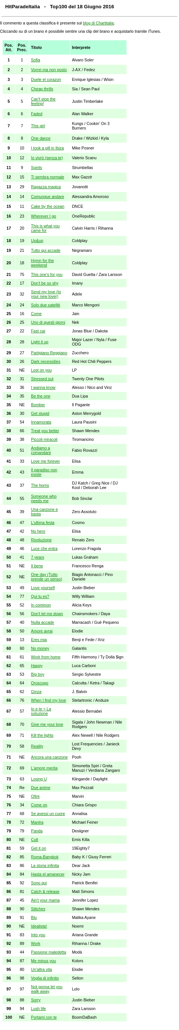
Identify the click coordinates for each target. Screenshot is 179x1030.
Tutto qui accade (45, 250)
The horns (40, 485)
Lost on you (41, 370)
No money (40, 648)
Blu (34, 917)
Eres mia (39, 639)
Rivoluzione (41, 540)
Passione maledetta (48, 952)
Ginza (36, 691)
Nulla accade (42, 622)
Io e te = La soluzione (41, 711)
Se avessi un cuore (48, 813)
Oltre (35, 796)
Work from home (46, 657)
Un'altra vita (41, 969)
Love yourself (43, 587)
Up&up (37, 240)
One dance (41, 138)
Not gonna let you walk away (47, 988)
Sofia (35, 60)
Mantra (37, 822)
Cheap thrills (42, 89)
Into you (38, 934)
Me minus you (43, 960)
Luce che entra (44, 548)
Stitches (38, 909)
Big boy (38, 674)
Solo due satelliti (45, 305)
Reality (37, 746)
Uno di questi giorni (48, 322)
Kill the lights (42, 735)
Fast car (38, 331)
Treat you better (45, 430)
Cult (34, 839)
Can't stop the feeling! (43, 101)
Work (36, 943)
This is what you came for (45, 228)
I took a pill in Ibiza (47, 148)
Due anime (41, 787)
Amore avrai (42, 631)
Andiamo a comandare (41, 450)
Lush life (38, 1008)
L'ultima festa (42, 522)
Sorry (36, 1000)
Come (36, 313)
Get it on (38, 848)
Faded (36, 113)
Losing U (39, 779)
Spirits (36, 167)
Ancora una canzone (49, 757)
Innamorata (41, 422)
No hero (38, 531)
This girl (38, 125)
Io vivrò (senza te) (47, 157)
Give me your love (47, 724)
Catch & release (45, 891)
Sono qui (39, 883)
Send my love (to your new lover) (46, 294)
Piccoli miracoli (44, 439)
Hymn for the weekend (42, 262)
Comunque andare (47, 196)
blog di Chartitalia (98, 23)
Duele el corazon (46, 79)
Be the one (41, 396)
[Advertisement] (151, 155)
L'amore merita (44, 768)
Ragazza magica (46, 186)
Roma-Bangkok (45, 857)
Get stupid (40, 413)
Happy (37, 665)
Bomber (38, 404)
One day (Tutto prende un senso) (46, 576)
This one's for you (47, 274)
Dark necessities (45, 361)
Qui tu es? (40, 596)
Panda (37, 831)
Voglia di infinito (45, 978)
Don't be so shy (45, 283)
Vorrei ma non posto (49, 69)
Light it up (39, 342)
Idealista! (39, 926)
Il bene (37, 566)
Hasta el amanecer (48, 874)
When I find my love (48, 700)
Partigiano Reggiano (49, 352)
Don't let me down (47, 613)
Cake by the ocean (48, 206)
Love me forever (45, 461)
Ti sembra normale (47, 177)
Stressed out (42, 378)
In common (41, 605)
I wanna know (43, 387)
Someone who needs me (44, 498)
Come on (39, 805)
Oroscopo (39, 683)
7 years (37, 557)
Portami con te (44, 1017)
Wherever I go (43, 216)
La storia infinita (45, 865)
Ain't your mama (45, 900)
